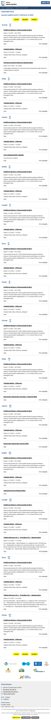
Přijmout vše (16, 717)
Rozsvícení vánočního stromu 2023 (16, 444)
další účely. (32, 710)
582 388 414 (13, 689)
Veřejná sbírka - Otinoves (13, 49)
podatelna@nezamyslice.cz (10, 692)
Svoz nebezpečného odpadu (14, 155)
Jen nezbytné (26, 717)
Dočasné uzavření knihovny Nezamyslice (18, 63)
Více (5, 44)
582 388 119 (6, 689)
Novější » (34, 19)
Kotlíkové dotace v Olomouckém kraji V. (18, 30)
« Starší (16, 19)
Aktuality (44, 44)
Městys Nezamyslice (9, 694)
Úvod (2, 8)
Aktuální (25, 19)
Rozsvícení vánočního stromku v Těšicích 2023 (20, 397)
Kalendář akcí (9, 8)
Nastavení (35, 717)
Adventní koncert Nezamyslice (15, 491)
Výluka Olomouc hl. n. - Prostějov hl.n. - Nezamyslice (22, 538)
